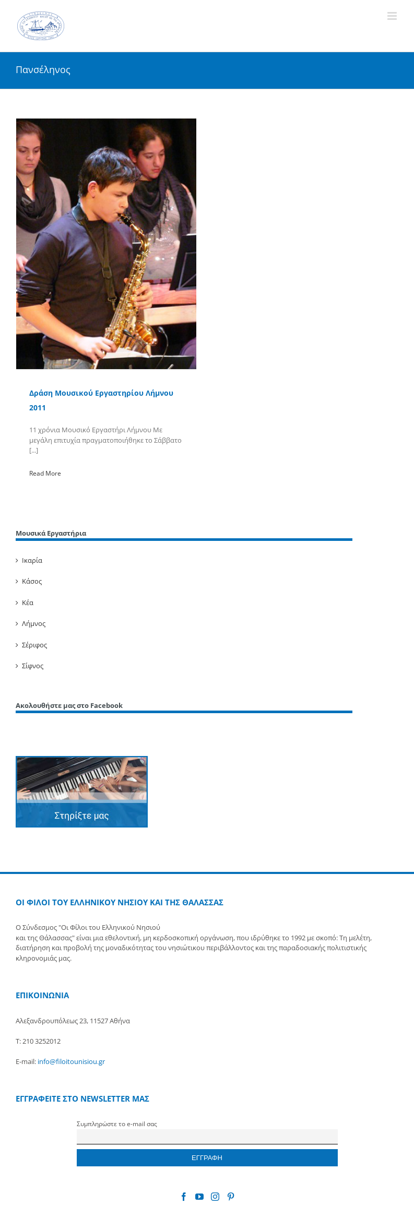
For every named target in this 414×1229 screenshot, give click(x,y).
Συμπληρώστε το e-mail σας (117, 1123)
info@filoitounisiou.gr (71, 1061)
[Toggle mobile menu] (392, 15)
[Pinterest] (231, 1196)
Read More (45, 473)
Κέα (27, 602)
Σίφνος (32, 665)
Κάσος (32, 581)
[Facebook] (184, 1196)
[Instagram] (215, 1196)
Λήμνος (33, 623)
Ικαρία (32, 560)
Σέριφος (34, 644)
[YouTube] (199, 1196)
